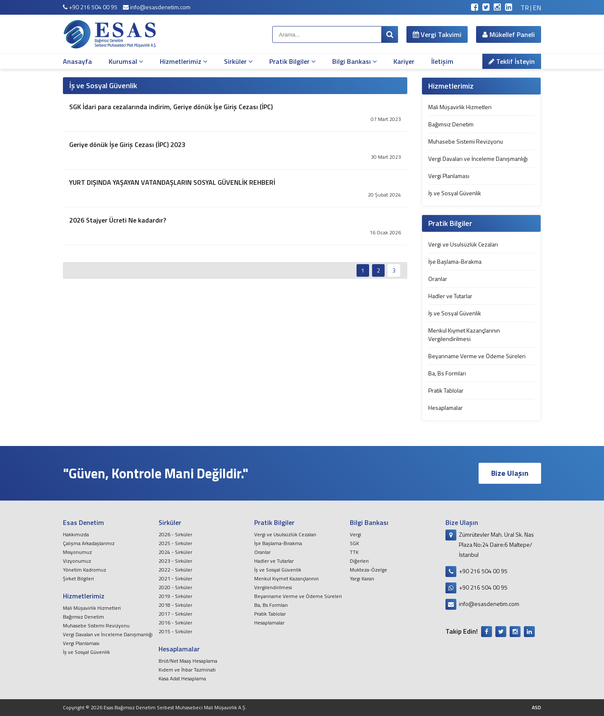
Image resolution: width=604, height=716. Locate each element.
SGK (354, 543)
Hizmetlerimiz (183, 61)
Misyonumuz (77, 552)
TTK (354, 552)
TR (525, 8)
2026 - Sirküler (175, 534)
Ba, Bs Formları (447, 373)
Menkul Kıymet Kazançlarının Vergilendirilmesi (464, 334)
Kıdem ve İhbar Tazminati (187, 670)
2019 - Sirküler (175, 596)
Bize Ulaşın (509, 473)
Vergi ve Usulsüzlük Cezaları (463, 244)
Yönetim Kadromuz (84, 570)
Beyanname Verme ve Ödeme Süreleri (477, 355)
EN (537, 8)
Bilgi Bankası (354, 61)
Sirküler (238, 61)
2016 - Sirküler (175, 623)
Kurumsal (126, 61)
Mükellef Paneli (508, 34)
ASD (536, 707)
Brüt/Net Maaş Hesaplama (188, 661)
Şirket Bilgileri (78, 578)
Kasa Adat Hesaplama (182, 678)
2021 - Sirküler (175, 578)
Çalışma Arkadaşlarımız (89, 543)
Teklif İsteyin (512, 61)
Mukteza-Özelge (368, 570)
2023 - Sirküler (175, 561)
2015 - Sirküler (175, 631)
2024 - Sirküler (175, 552)
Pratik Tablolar (445, 390)
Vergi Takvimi (437, 34)
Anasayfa (77, 61)
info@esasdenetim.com (156, 7)
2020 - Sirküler (175, 587)
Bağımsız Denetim (451, 124)
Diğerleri (359, 561)
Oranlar (437, 278)
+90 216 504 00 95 (90, 7)
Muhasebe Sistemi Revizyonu (465, 141)
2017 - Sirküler (175, 614)
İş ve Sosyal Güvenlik (454, 193)
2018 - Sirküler (175, 605)
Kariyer (403, 61)
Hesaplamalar (445, 407)
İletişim (442, 61)
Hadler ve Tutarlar (450, 295)
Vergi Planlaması (448, 175)
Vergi (355, 534)
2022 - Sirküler (175, 570)
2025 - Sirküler (175, 543)
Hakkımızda (76, 534)
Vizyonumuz (77, 561)
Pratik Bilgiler (292, 61)
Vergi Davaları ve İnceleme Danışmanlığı (478, 158)
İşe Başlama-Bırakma (455, 261)
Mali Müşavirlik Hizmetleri (460, 106)
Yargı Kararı (362, 578)
